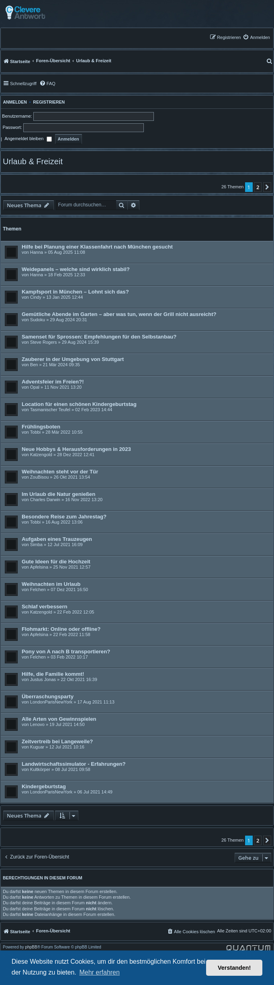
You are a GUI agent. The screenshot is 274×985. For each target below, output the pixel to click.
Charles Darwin (45, 499)
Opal (34, 387)
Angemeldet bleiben (27, 139)
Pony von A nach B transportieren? (66, 652)
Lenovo (37, 724)
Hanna (36, 252)
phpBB (31, 947)
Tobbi (35, 432)
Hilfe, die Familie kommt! (53, 674)
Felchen (38, 589)
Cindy (35, 297)
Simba (36, 544)
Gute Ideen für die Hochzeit (56, 562)
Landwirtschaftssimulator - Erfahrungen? (74, 764)
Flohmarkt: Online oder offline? (61, 629)
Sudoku (37, 319)
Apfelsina (39, 567)
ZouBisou (39, 477)
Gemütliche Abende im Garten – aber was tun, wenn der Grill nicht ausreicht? (119, 314)
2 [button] (257, 187)
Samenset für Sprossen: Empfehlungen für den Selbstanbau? (99, 337)
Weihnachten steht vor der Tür (60, 472)
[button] (267, 187)
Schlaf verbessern (44, 607)
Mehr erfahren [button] (99, 972)
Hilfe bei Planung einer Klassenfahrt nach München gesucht (97, 247)
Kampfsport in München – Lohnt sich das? (75, 292)
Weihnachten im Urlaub (51, 584)
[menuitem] (256, 37)
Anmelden (14, 102)
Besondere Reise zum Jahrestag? (64, 517)
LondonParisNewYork (51, 701)
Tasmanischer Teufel (50, 409)
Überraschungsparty (48, 696)
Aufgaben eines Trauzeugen (57, 539)
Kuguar (37, 746)
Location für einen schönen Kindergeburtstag (79, 404)
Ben (34, 364)
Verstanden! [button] (234, 968)
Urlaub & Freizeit (33, 161)
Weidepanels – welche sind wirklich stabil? (76, 269)
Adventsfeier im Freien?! (53, 382)
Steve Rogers (43, 342)
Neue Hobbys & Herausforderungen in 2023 (76, 449)
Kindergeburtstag (44, 786)
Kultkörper (40, 769)
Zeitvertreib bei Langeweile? (57, 741)
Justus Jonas (43, 679)
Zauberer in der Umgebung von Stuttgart (73, 359)
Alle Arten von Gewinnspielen (59, 719)
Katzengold (41, 454)
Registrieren (49, 102)
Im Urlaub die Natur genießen (58, 494)
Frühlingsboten (41, 427)
